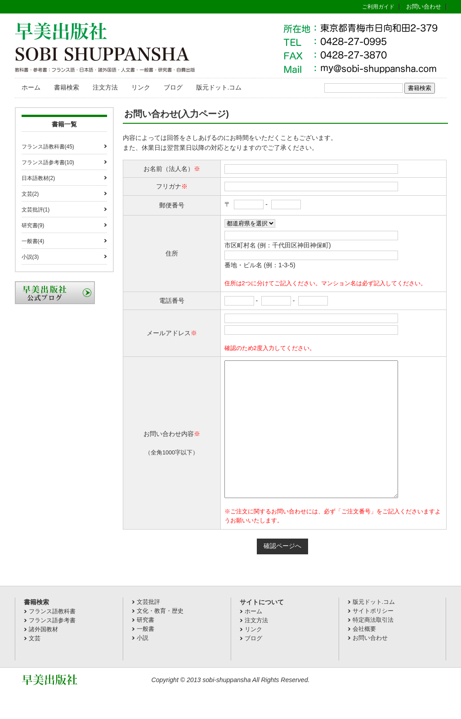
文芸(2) (30, 194)
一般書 (145, 655)
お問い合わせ (423, 6)
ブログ (173, 87)
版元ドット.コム (219, 87)
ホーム (31, 87)
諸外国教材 (43, 656)
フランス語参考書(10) (48, 162)
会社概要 (364, 655)
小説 (142, 664)
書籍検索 (66, 87)
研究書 (145, 646)
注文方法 (105, 87)
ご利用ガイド (378, 7)
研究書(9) (33, 225)
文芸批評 (148, 628)
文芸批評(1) (36, 210)
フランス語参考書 (52, 647)
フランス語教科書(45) (48, 147)
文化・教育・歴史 (160, 637)
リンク (140, 87)
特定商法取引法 (373, 646)
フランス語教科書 (52, 638)
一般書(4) (33, 241)
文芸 (34, 665)
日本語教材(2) (38, 178)
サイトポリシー (373, 637)
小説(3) (30, 257)
